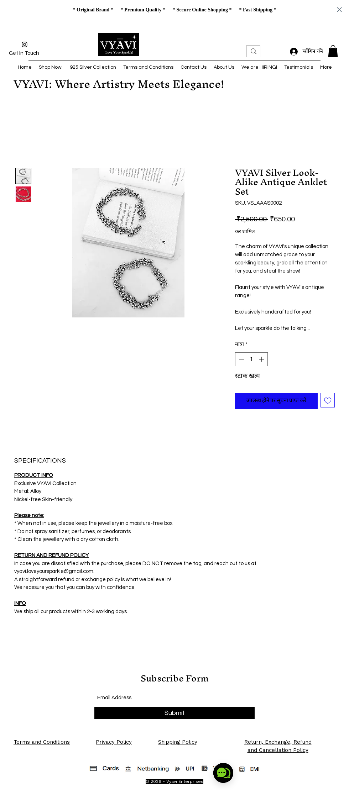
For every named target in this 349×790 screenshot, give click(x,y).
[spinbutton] (251, 359)
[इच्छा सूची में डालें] (328, 400)
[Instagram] (24, 44)
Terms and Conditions (42, 742)
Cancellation (275, 750)
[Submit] (174, 713)
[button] (333, 51)
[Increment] (262, 359)
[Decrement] (241, 359)
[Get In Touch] (24, 53)
